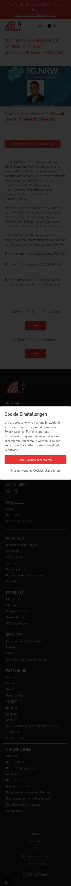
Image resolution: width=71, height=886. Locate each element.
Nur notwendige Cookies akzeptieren (35, 470)
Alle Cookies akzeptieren (35, 460)
